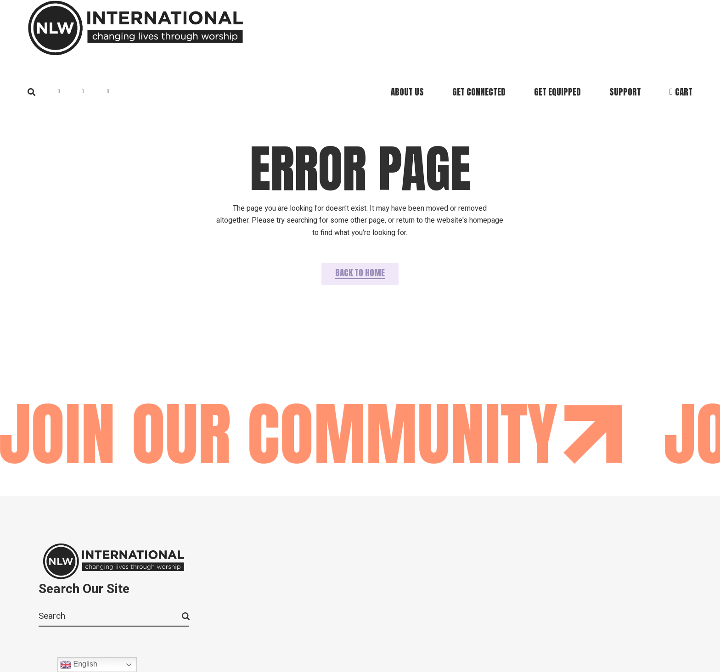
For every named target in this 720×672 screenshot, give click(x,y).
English (78, 664)
